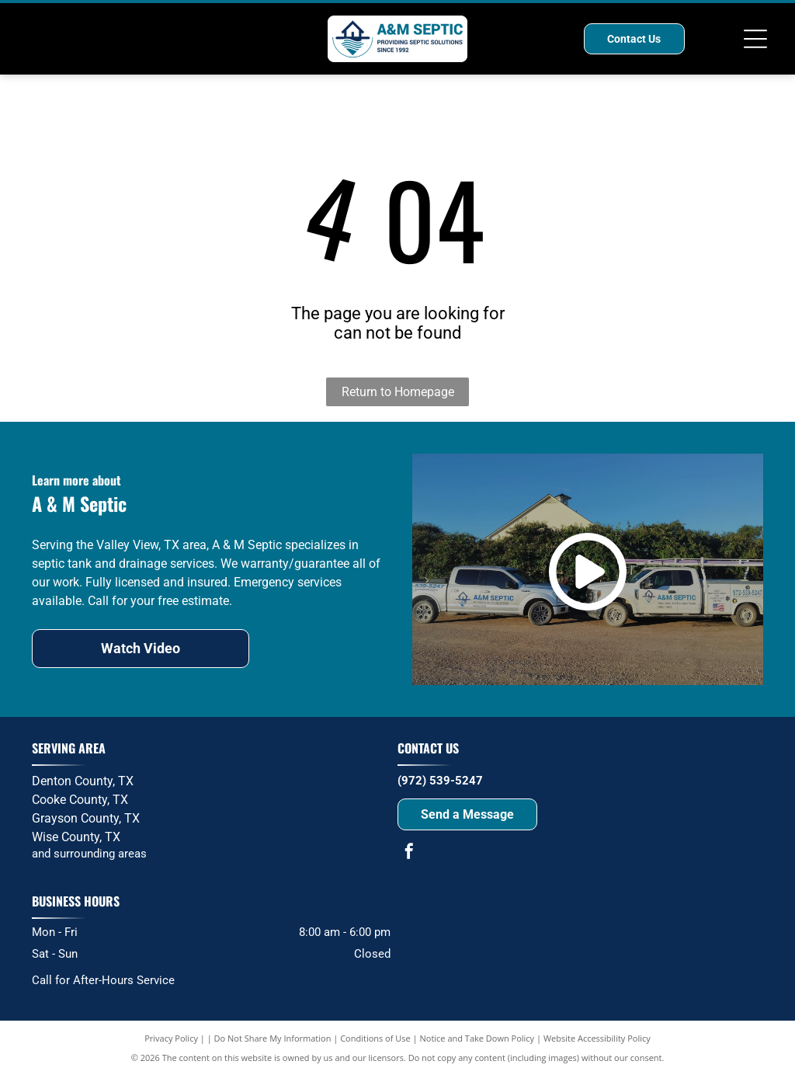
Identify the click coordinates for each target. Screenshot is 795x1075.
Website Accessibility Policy (597, 1038)
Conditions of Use (375, 1038)
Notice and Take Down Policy (477, 1038)
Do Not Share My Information (273, 1038)
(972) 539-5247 (440, 781)
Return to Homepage (398, 391)
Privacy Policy (171, 1038)
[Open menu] (755, 38)
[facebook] (409, 853)
